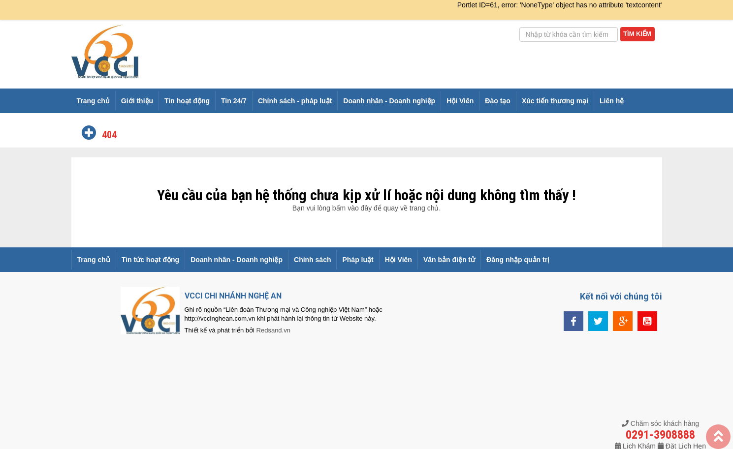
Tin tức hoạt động (150, 260)
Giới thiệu (137, 101)
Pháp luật (357, 260)
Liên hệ (612, 101)
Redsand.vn (273, 330)
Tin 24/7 (234, 101)
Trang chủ (93, 101)
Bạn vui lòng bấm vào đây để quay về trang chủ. (366, 208)
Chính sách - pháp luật (295, 101)
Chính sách (312, 260)
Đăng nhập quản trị (517, 260)
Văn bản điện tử (449, 260)
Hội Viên (460, 101)
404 (108, 135)
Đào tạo (497, 101)
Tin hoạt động (187, 101)
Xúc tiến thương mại (555, 101)
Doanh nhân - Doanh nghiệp (389, 101)
